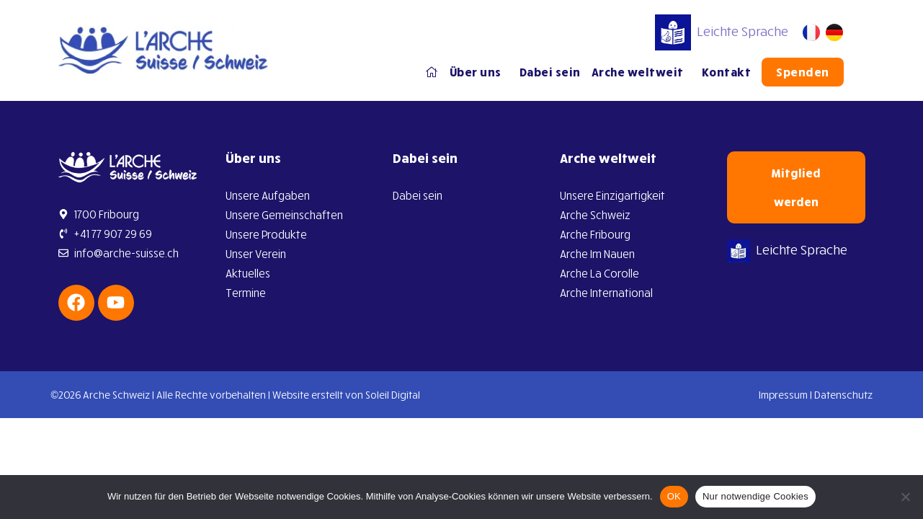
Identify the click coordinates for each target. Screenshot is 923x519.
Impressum (783, 395)
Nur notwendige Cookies (755, 496)
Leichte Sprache (721, 31)
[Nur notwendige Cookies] (905, 496)
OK (674, 496)
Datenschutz (843, 395)
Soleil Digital (392, 395)
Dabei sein (550, 72)
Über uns (479, 72)
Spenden (802, 72)
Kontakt (727, 72)
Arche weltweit (641, 72)
